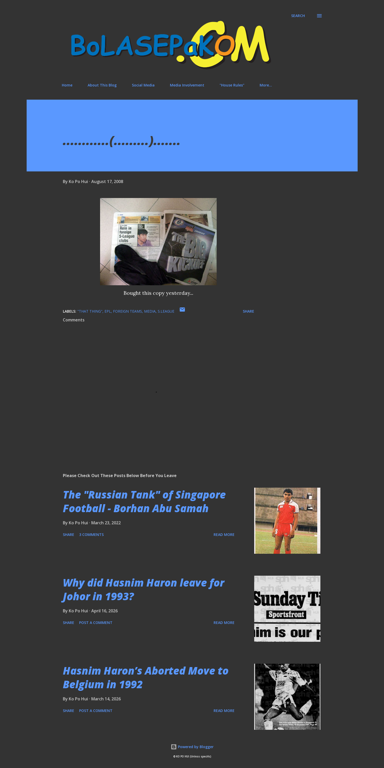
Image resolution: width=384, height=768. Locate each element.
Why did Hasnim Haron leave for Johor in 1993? (143, 589)
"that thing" (89, 311)
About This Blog (102, 85)
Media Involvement (187, 85)
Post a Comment (95, 622)
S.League (166, 311)
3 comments (91, 534)
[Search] (298, 15)
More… (266, 85)
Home (67, 85)
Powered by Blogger (192, 746)
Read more (224, 534)
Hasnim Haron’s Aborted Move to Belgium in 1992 (146, 677)
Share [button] (248, 311)
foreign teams (127, 311)
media (150, 311)
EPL (107, 311)
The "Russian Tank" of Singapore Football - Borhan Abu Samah (144, 501)
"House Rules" (232, 85)
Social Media (143, 85)
